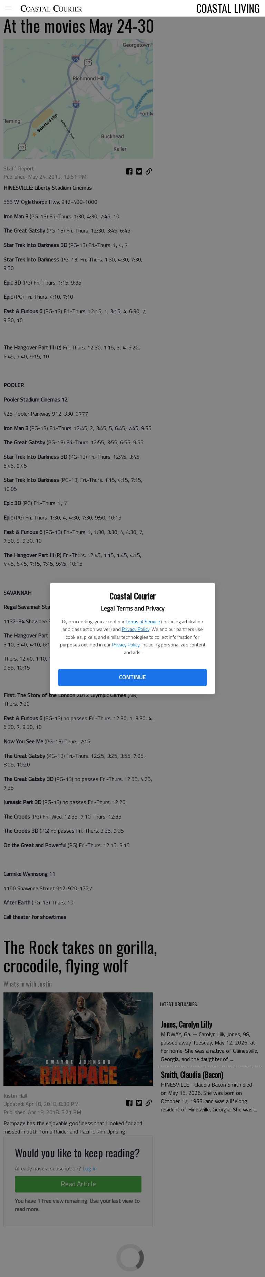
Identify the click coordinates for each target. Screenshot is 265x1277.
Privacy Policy (135, 629)
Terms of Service (143, 621)
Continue (132, 677)
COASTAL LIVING (228, 8)
